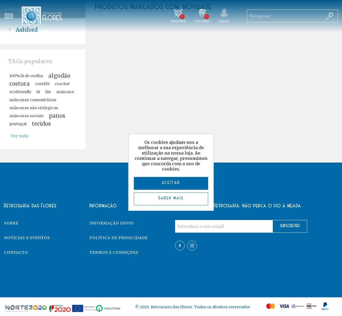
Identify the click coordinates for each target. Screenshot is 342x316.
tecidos (41, 123)
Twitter (192, 245)
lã (38, 91)
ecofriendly (20, 91)
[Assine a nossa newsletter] (224, 226)
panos (57, 115)
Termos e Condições (114, 252)
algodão (59, 75)
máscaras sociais (26, 115)
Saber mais (171, 198)
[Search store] (284, 16)
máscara (65, 91)
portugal (17, 123)
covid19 (42, 83)
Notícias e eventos (27, 237)
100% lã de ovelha (26, 75)
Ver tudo (20, 136)
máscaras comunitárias (32, 99)
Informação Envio (112, 223)
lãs (48, 91)
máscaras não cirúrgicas (33, 107)
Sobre (11, 223)
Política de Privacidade (119, 237)
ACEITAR (171, 182)
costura (19, 83)
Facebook (180, 245)
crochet (62, 83)
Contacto (16, 252)
